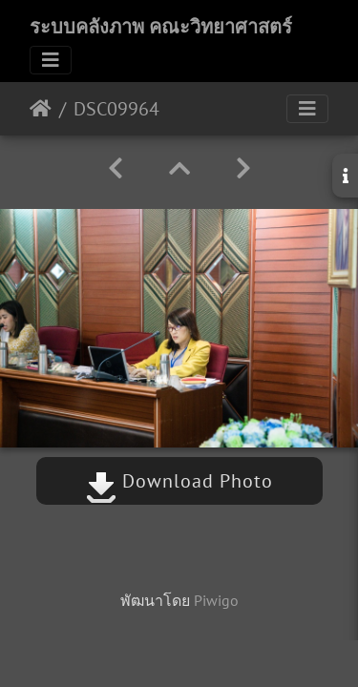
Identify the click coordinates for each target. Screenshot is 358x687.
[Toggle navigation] (51, 60)
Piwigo (216, 600)
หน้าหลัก (41, 108)
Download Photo (179, 480)
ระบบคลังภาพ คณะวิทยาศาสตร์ (161, 26)
